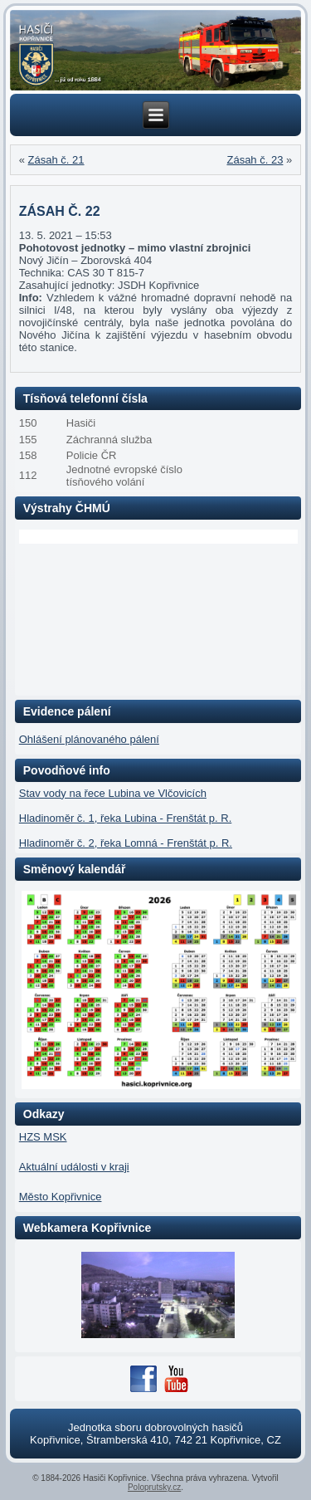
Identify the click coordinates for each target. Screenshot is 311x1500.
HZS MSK (43, 1137)
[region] (156, 50)
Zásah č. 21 (56, 160)
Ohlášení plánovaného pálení (89, 739)
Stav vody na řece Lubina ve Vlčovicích (113, 793)
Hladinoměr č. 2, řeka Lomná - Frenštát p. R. (125, 843)
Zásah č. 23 (254, 160)
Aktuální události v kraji (74, 1166)
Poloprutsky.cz (154, 1487)
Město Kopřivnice (60, 1196)
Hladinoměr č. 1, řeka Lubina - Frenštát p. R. (125, 818)
